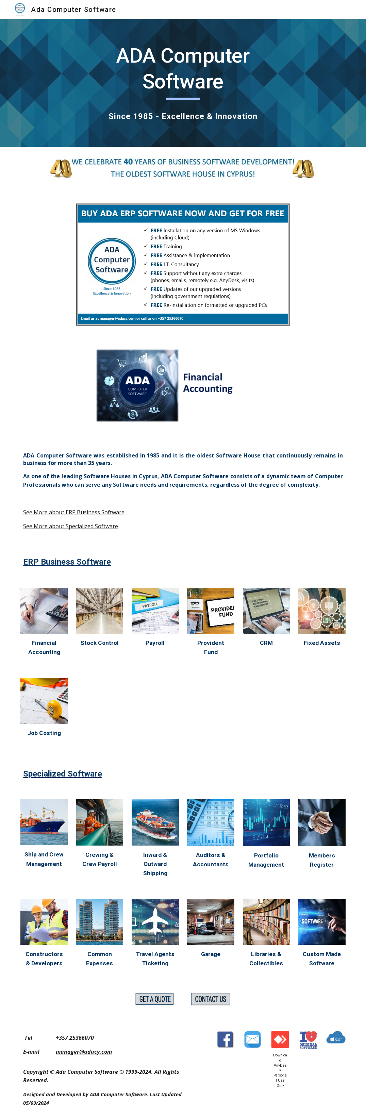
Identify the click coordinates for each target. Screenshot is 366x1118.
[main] (183, 71)
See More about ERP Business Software (73, 512)
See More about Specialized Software (70, 526)
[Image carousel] (183, 388)
